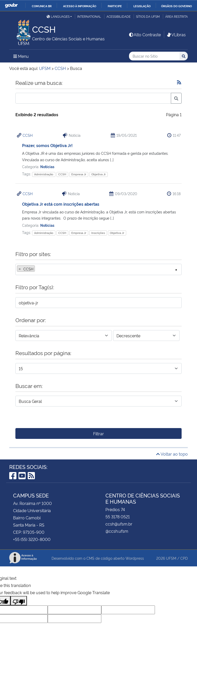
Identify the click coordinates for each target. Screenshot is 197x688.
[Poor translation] (19, 600)
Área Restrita (176, 16)
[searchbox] (37, 269)
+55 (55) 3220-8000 (32, 539)
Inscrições (98, 233)
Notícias (47, 166)
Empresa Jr (78, 174)
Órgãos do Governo (176, 6)
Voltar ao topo (172, 454)
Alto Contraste (145, 34)
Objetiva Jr (98, 174)
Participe (115, 6)
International (89, 16)
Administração (43, 174)
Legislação (142, 6)
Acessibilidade (118, 16)
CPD (184, 558)
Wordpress (134, 558)
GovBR (11, 5)
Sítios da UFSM (148, 16)
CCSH (28, 135)
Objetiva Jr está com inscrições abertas (60, 204)
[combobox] (98, 269)
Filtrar (98, 433)
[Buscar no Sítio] (154, 56)
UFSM (171, 558)
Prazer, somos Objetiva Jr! (47, 145)
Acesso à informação (79, 6)
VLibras (176, 34)
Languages (58, 16)
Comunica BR (42, 6)
